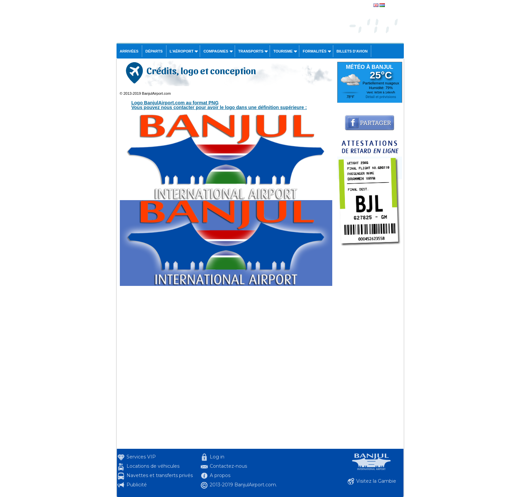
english (392, 6)
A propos (220, 475)
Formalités (315, 51)
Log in (217, 457)
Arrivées (129, 51)
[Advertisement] (369, 349)
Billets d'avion (352, 51)
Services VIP (141, 457)
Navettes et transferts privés (160, 475)
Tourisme (283, 51)
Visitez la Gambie (376, 481)
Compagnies (215, 51)
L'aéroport (182, 51)
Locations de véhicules (153, 466)
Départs (154, 51)
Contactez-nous (228, 466)
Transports (251, 51)
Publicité (137, 485)
